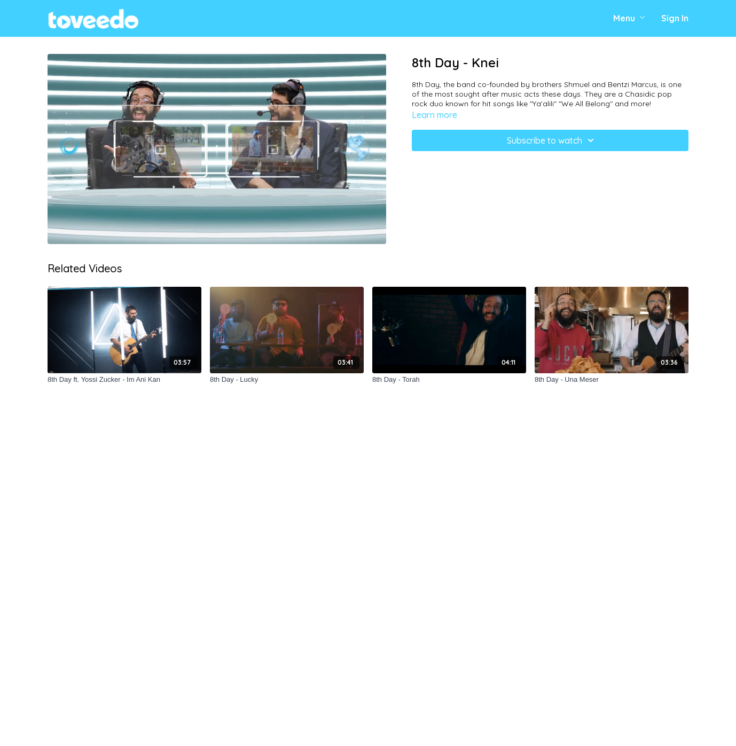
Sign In (674, 18)
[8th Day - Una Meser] (611, 379)
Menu (629, 18)
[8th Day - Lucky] (287, 379)
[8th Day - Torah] (449, 379)
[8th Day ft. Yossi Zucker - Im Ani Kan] (124, 379)
